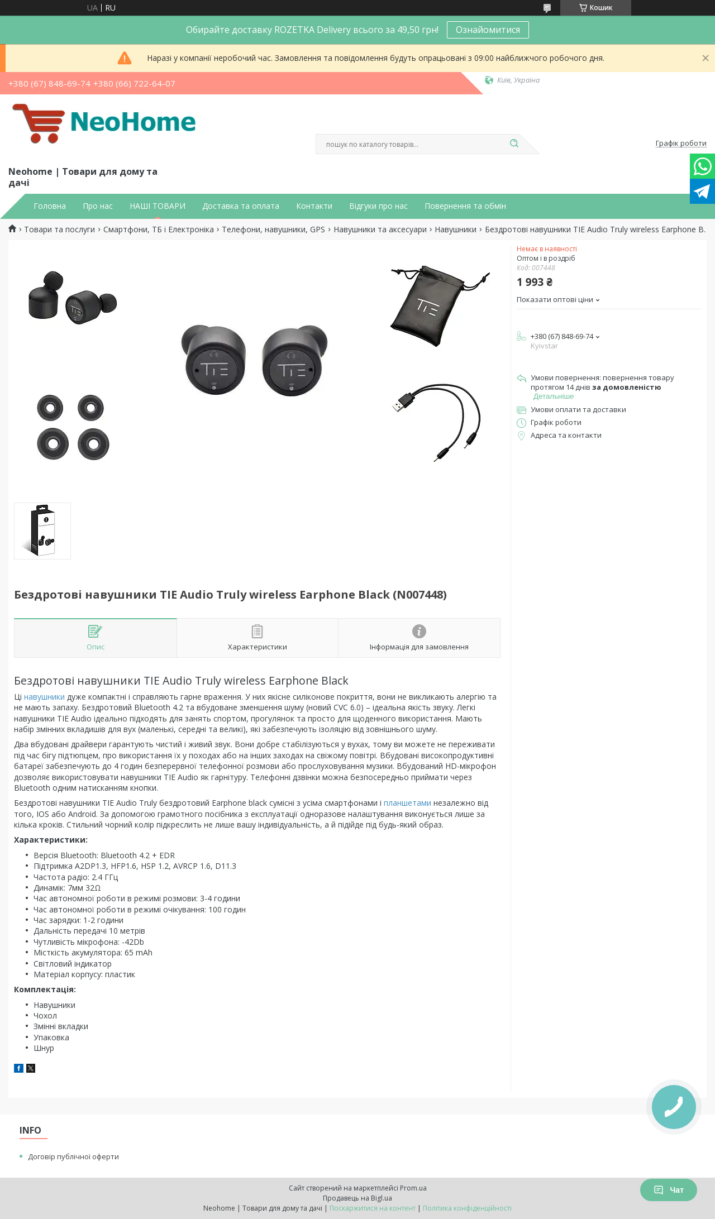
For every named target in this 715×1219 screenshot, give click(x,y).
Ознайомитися (488, 29)
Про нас (98, 206)
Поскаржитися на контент (373, 1208)
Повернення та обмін (465, 206)
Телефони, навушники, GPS (273, 229)
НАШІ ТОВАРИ (157, 206)
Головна (50, 206)
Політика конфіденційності (467, 1208)
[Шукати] (514, 144)
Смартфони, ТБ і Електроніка (158, 229)
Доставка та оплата (240, 206)
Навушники (455, 229)
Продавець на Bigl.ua (357, 1198)
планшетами (407, 802)
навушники (44, 696)
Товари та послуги (59, 229)
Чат (669, 1190)
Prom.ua (413, 1188)
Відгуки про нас (378, 206)
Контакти (314, 206)
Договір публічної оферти (73, 1156)
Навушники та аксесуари (380, 229)
